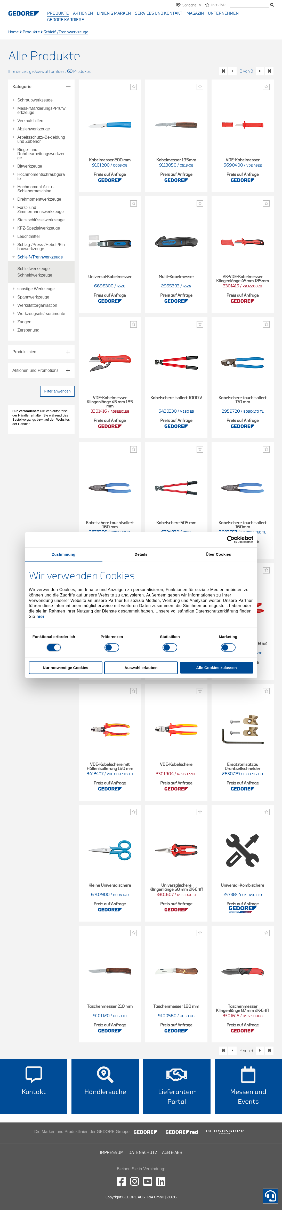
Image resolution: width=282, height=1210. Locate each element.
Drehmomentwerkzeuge (39, 199)
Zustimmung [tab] (63, 554)
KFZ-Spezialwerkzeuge (38, 228)
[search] (249, 5)
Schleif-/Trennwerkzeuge (40, 257)
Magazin (195, 13)
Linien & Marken (114, 13)
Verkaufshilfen (30, 121)
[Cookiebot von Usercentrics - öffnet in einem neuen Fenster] (230, 539)
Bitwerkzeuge (29, 166)
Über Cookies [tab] (218, 554)
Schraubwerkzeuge (35, 100)
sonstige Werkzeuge (36, 289)
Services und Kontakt (158, 13)
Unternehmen (223, 13)
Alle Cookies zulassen (216, 668)
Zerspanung (28, 330)
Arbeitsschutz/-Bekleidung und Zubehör (41, 139)
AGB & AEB (172, 1153)
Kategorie (21, 86)
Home (13, 32)
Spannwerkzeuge (33, 297)
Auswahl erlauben (140, 668)
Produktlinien (24, 352)
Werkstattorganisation (37, 305)
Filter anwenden (57, 391)
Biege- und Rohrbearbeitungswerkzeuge (41, 154)
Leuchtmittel (28, 236)
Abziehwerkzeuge (33, 129)
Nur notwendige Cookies (65, 668)
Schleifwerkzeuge (33, 268)
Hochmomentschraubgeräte (41, 176)
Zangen (24, 322)
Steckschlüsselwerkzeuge (41, 220)
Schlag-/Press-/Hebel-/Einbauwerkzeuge (41, 247)
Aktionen (83, 13)
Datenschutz (142, 1153)
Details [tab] (141, 554)
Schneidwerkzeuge (34, 275)
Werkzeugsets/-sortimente (41, 314)
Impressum (112, 1153)
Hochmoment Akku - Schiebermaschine (35, 189)
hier (40, 616)
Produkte (58, 13)
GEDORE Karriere (65, 20)
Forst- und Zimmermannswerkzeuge (40, 210)
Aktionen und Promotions (35, 370)
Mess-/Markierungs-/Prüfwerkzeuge (41, 110)
